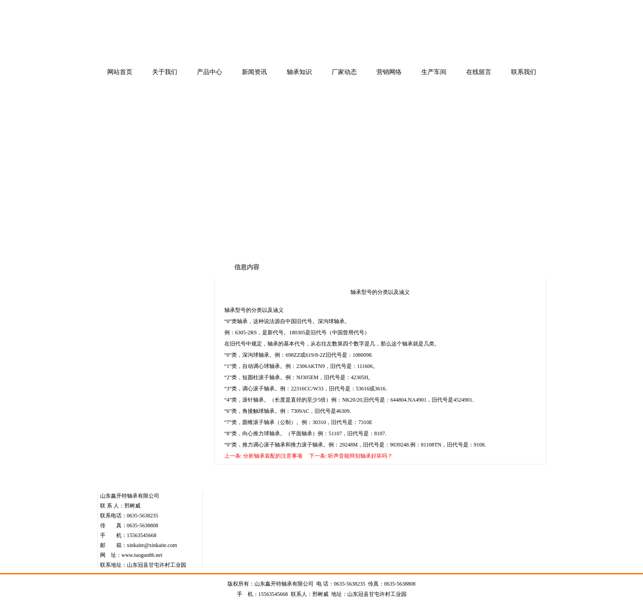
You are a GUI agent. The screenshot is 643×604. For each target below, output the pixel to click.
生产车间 (433, 72)
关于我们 (164, 72)
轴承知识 (299, 72)
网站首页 (119, 72)
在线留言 (478, 72)
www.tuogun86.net (142, 555)
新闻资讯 (254, 72)
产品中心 (209, 72)
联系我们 (523, 72)
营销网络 (389, 72)
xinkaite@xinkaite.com (152, 545)
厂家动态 (344, 72)
